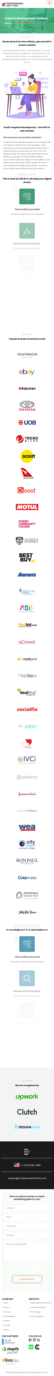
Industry (6, 1321)
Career (6, 1330)
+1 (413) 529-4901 (31, 1165)
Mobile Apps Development (40, 1303)
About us (7, 1307)
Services (6, 1312)
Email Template (36, 1316)
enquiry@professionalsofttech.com (27, 1178)
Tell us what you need (27, 210)
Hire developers (9, 1316)
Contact (6, 1325)
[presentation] (23, 1267)
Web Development (38, 1307)
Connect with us (27, 1279)
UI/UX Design (35, 1312)
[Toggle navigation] (49, 2)
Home (7, 23)
